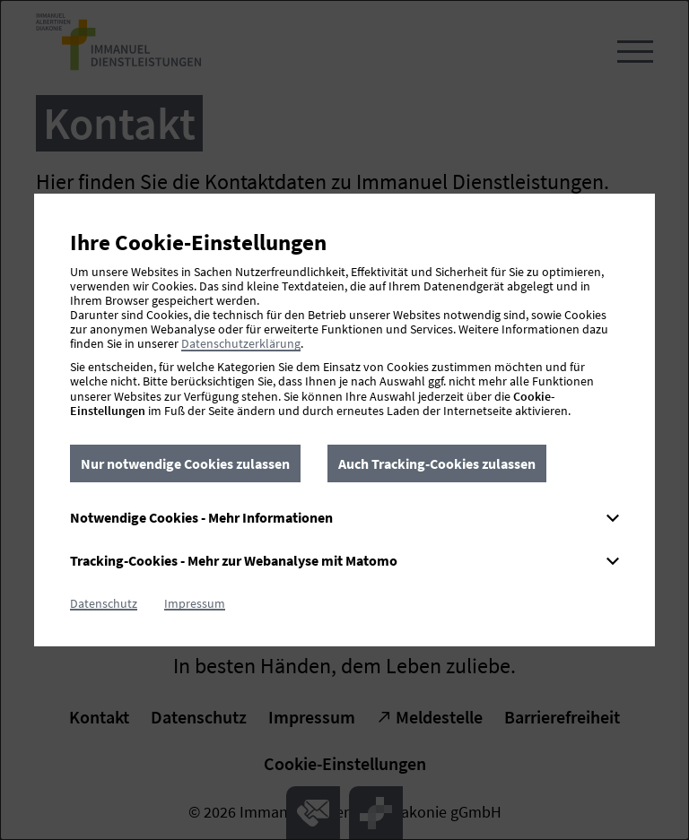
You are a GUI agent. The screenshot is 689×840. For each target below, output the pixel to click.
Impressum (194, 603)
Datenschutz (103, 603)
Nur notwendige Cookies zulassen (185, 463)
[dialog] (344, 420)
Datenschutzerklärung (241, 343)
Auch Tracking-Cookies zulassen (437, 463)
